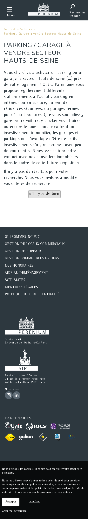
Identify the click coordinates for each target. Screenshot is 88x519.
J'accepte (10, 502)
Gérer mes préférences (15, 511)
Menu (11, 15)
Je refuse (34, 501)
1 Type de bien (45, 194)
